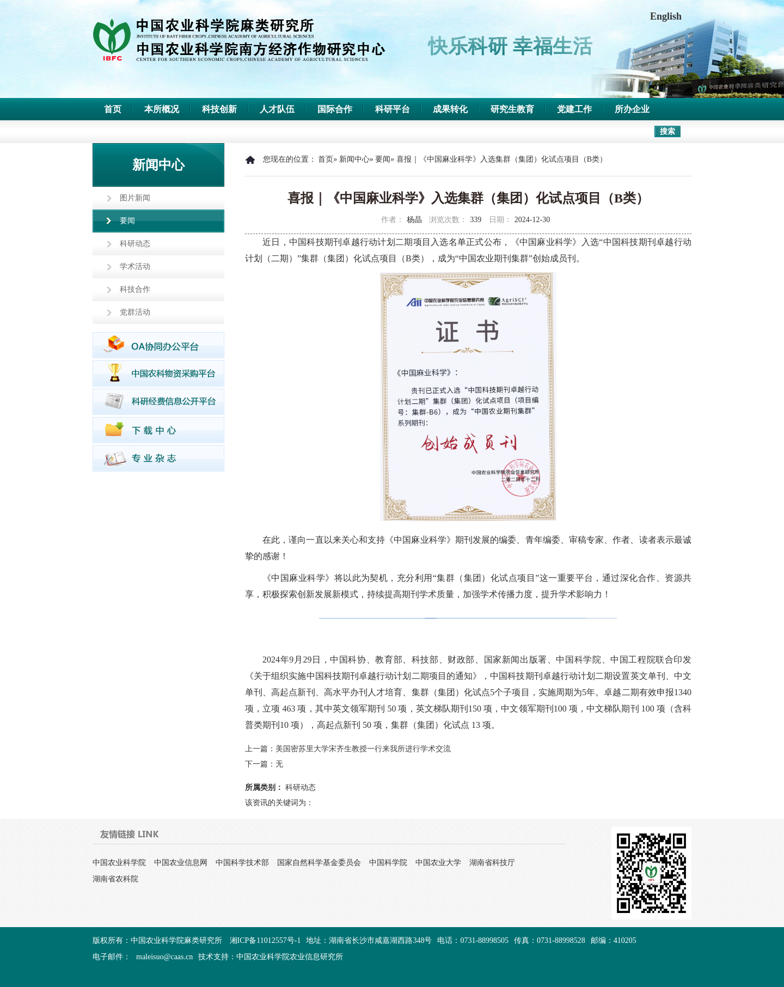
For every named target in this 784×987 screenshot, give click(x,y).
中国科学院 (388, 863)
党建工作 (574, 109)
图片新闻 (135, 198)
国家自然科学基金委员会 (319, 863)
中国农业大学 (438, 863)
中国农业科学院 (119, 863)
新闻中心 (354, 159)
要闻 (127, 221)
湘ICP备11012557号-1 (265, 940)
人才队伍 (277, 109)
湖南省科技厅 (492, 863)
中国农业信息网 (180, 863)
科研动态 (135, 244)
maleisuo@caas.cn (164, 957)
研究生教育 (512, 109)
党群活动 (135, 312)
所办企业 (632, 109)
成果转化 (450, 109)
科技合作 (135, 289)
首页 (112, 109)
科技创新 (219, 109)
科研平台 (392, 109)
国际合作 (334, 109)
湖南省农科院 (115, 879)
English (666, 16)
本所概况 (161, 109)
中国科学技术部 (242, 863)
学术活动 (135, 266)
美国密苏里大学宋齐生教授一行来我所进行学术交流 (363, 749)
